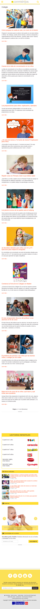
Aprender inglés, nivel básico (7, 460)
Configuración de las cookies (20, 598)
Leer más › (4, 41)
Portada (7, 595)
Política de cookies (27, 596)
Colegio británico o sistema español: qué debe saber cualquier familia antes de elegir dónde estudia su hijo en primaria (24, 476)
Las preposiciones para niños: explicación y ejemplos (19, 105)
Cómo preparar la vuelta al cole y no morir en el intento (20, 30)
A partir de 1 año (7, 440)
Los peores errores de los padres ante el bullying (18, 210)
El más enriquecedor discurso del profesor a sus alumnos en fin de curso (17, 319)
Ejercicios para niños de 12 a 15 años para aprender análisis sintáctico (23, 496)
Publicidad (20, 595)
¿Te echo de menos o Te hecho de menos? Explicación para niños (20, 140)
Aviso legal (14, 595)
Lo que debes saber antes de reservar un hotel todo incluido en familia (23, 486)
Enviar (35, 588)
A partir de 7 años (7, 449)
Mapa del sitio (11, 596)
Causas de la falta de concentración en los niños (18, 66)
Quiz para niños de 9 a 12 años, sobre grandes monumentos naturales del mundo (22, 491)
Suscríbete (33, 541)
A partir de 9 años (7, 454)
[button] (4, 518)
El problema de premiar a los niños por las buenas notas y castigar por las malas (18, 356)
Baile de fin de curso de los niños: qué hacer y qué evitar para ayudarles (18, 392)
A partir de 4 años (7, 444)
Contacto (18, 596)
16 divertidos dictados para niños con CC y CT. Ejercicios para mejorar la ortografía (17, 248)
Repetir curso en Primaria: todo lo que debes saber (18, 176)
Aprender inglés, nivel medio (7, 465)
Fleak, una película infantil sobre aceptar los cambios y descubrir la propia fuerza (23, 481)
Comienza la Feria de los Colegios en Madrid (16, 284)
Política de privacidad (30, 595)
